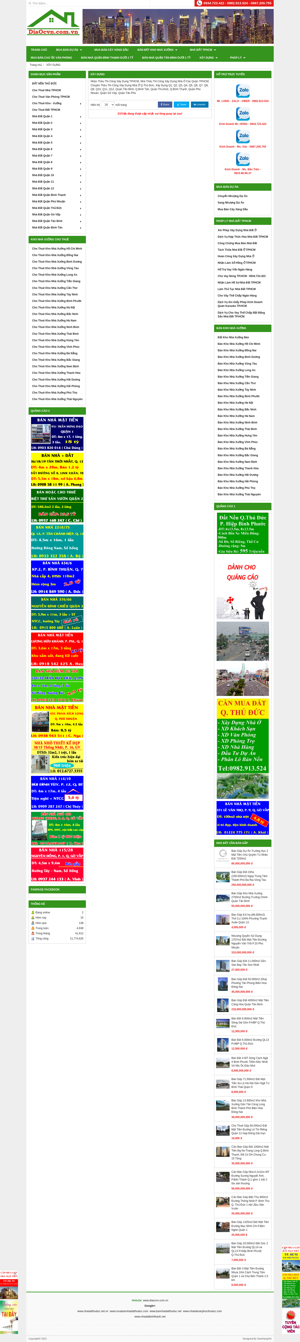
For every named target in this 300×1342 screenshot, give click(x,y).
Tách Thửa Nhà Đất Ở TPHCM (236, 249)
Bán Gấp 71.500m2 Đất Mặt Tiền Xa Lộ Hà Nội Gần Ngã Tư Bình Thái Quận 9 (250, 1083)
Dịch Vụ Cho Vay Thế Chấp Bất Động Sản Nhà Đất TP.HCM (241, 314)
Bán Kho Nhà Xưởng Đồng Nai (237, 350)
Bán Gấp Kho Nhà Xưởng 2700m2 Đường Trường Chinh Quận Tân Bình (249, 897)
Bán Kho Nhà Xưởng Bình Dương (239, 357)
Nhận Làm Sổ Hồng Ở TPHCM (237, 262)
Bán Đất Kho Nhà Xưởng (154, 49)
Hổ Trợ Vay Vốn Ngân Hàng (235, 269)
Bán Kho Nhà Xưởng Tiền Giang (238, 376)
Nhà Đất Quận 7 (57, 155)
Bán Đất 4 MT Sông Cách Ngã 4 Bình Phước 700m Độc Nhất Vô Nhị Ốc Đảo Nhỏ (249, 1061)
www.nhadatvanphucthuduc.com (202, 1311)
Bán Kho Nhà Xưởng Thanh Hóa (238, 468)
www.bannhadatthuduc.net (165, 1311)
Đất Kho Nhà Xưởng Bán (233, 337)
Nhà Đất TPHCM (196, 49)
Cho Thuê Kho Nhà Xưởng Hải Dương (56, 379)
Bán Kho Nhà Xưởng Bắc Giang (238, 455)
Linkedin (200, 104)
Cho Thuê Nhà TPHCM (46, 90)
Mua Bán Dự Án (69, 49)
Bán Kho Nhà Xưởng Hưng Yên (237, 435)
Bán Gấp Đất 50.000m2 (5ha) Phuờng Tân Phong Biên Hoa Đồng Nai (249, 983)
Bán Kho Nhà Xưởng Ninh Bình (237, 422)
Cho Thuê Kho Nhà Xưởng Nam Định (55, 366)
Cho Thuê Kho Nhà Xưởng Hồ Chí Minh (57, 248)
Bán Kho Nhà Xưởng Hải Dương (238, 474)
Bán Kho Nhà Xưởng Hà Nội (235, 402)
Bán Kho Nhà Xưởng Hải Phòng (238, 481)
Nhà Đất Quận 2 (57, 122)
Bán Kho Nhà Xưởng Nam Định (237, 461)
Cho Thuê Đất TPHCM (46, 109)
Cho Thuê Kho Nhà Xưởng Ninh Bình (55, 327)
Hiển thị (95, 104)
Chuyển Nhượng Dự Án (233, 196)
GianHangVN (264, 1338)
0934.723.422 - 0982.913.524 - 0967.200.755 (237, 3)
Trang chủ (39, 49)
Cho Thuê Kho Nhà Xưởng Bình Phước (56, 301)
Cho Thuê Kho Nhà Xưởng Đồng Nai (55, 255)
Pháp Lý (184, 57)
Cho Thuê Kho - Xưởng (57, 103)
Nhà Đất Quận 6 (57, 149)
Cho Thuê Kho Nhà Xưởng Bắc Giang (56, 359)
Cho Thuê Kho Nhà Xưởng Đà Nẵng (54, 353)
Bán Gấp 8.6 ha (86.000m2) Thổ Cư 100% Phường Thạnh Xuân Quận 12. (249, 918)
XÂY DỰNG (158, 57)
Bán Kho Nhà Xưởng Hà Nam (236, 416)
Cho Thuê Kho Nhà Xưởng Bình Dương (57, 261)
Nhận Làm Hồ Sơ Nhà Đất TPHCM (239, 282)
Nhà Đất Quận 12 (57, 188)
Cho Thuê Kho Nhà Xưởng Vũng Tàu (55, 268)
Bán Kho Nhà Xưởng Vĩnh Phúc (238, 442)
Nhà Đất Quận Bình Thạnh (57, 195)
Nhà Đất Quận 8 (57, 162)
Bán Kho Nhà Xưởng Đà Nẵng (237, 448)
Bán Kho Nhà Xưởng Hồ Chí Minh (239, 343)
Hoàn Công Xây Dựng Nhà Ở (236, 256)
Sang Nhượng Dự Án (231, 202)
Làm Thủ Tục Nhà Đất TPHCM (237, 289)
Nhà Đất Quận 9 (57, 168)
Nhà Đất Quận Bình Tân (57, 227)
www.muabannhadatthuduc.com (129, 1311)
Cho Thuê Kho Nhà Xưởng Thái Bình (55, 333)
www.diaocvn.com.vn (155, 1300)
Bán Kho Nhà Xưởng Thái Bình (237, 429)
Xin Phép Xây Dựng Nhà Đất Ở (237, 230)
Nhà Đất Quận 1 (57, 116)
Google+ (150, 1305)
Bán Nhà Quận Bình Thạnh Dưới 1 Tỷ (57, 57)
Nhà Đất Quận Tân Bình (57, 221)
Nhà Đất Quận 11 (57, 181)
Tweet (181, 104)
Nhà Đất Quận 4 (57, 136)
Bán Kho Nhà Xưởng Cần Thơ (236, 383)
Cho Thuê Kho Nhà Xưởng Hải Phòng (56, 386)
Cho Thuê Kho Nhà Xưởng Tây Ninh (55, 294)
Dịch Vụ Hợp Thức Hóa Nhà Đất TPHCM (243, 236)
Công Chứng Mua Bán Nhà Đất (237, 243)
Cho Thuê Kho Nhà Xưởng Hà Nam (54, 320)
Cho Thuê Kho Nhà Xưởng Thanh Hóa (56, 372)
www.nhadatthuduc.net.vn (92, 1311)
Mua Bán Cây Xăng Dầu (108, 49)
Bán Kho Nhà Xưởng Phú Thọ (236, 487)
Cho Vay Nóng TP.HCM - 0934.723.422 (242, 276)
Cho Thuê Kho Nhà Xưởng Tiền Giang (56, 281)
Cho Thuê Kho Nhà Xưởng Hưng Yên (55, 340)
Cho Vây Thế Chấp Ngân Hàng (237, 295)
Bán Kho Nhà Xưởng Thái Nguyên (239, 494)
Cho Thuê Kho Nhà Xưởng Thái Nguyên (57, 399)
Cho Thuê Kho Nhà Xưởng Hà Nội (53, 307)
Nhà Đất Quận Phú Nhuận (57, 201)
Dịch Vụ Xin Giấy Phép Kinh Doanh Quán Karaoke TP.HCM (240, 304)
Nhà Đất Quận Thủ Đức (57, 208)
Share (165, 104)
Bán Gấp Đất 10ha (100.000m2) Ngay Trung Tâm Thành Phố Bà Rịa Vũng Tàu (249, 875)
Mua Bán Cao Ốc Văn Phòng (238, 49)
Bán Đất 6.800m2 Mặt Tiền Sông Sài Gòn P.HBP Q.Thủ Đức (248, 1022)
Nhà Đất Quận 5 (57, 142)
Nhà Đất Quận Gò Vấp (57, 214)
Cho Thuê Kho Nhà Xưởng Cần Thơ (54, 288)
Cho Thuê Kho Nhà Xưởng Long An (54, 274)
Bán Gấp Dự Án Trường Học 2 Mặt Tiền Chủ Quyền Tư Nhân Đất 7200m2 (249, 854)
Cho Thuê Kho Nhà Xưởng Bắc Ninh (55, 314)
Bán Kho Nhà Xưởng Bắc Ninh (237, 409)
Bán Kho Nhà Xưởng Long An (236, 370)
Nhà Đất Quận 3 (57, 129)
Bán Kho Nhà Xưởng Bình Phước (239, 396)
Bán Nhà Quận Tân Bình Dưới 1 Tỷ (116, 57)
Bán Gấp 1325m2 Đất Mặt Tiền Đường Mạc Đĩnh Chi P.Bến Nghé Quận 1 (250, 1225)
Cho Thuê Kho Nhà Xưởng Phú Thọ (54, 392)
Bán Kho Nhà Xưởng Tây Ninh (237, 389)
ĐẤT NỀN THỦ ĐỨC (44, 83)
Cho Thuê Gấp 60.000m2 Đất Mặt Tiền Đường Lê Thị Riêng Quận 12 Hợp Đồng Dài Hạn (249, 1129)
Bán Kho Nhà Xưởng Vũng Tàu (237, 363)
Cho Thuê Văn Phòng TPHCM (51, 96)
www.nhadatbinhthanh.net (150, 1316)
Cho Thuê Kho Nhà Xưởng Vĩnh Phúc (56, 346)
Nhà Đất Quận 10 (57, 175)
